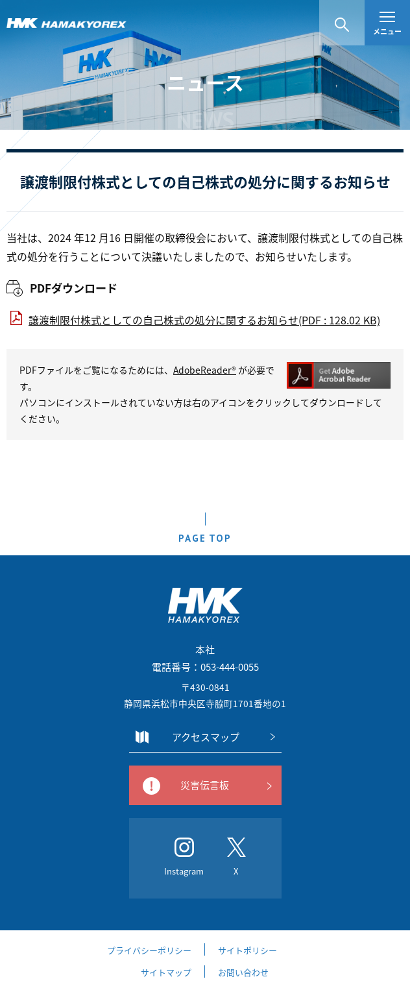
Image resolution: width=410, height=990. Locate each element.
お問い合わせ (243, 972)
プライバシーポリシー (149, 950)
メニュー (387, 24)
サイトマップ (166, 972)
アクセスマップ (205, 737)
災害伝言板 (204, 785)
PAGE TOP (204, 538)
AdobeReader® (204, 369)
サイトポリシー (247, 950)
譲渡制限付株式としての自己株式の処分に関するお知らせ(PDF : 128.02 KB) (204, 320)
